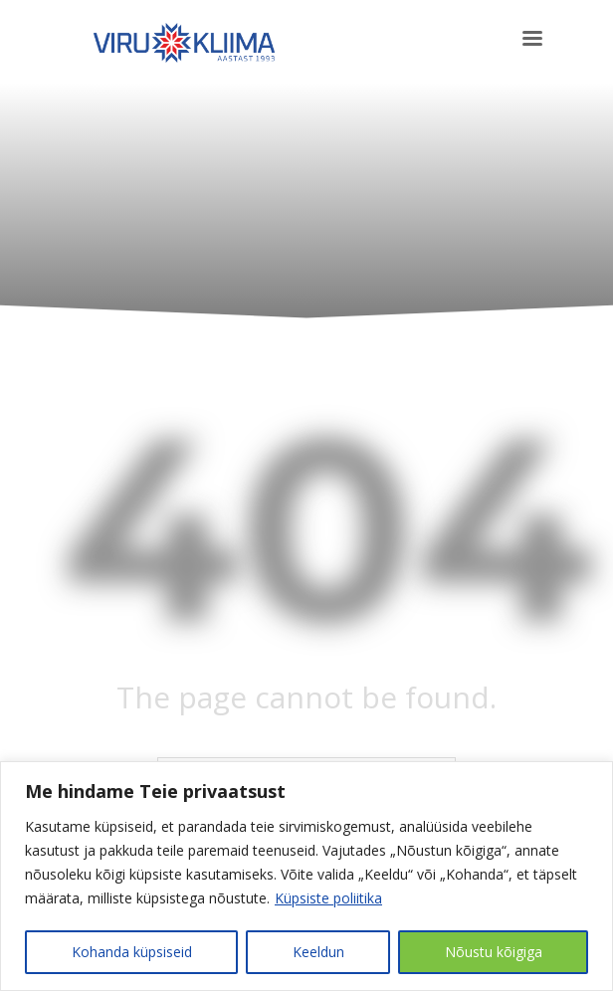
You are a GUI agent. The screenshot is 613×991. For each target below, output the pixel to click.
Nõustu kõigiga (493, 951)
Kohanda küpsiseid (132, 951)
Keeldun (318, 951)
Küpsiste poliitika (328, 898)
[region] (306, 876)
